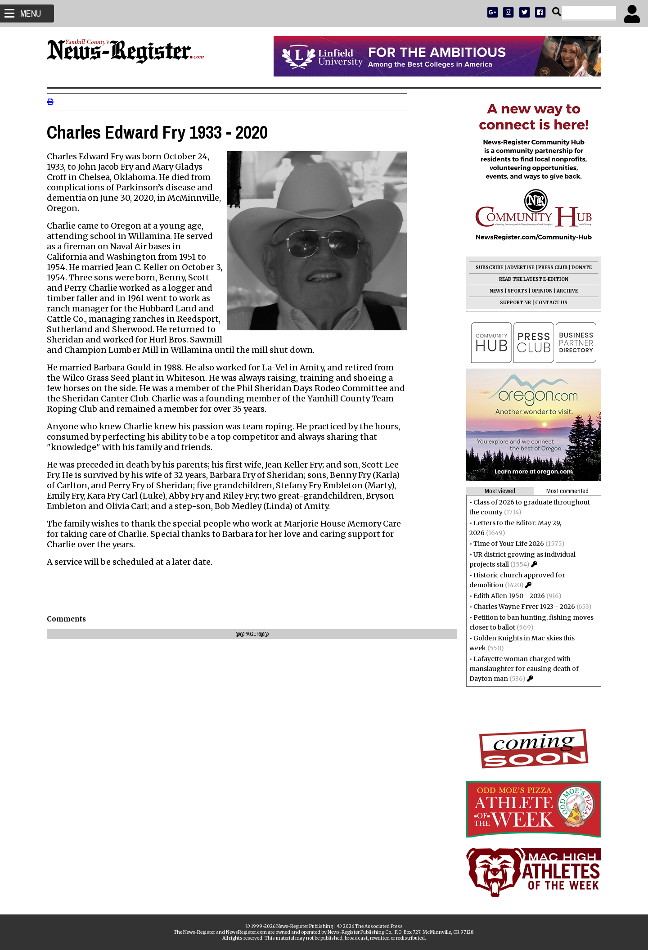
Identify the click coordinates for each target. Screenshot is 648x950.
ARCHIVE (564, 291)
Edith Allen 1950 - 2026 (506, 596)
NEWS (494, 291)
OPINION (539, 291)
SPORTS (515, 291)
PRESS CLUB (550, 267)
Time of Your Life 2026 (506, 544)
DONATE (579, 267)
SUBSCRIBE (486, 267)
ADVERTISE (517, 267)
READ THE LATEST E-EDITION (531, 279)
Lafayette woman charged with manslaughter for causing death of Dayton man (521, 669)
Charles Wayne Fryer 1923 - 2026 (521, 607)
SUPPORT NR (512, 303)
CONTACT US (548, 303)
